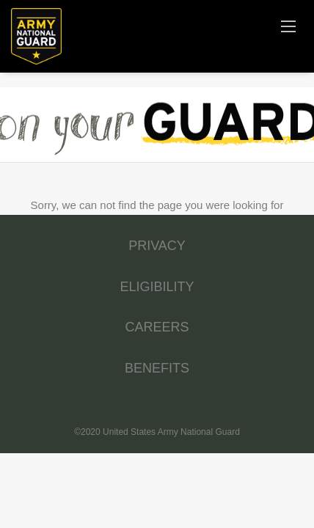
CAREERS (157, 327)
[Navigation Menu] (288, 26)
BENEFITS (157, 368)
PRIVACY (157, 245)
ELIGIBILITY (157, 286)
